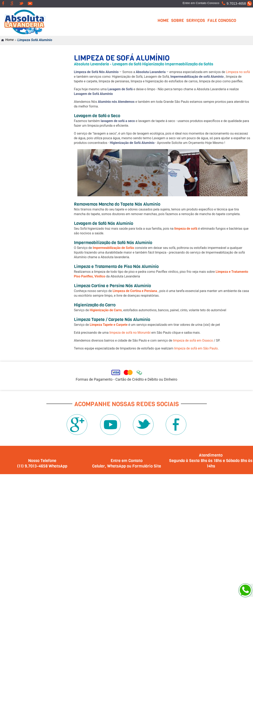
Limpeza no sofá (238, 72)
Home (163, 20)
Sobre (177, 20)
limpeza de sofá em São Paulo (196, 348)
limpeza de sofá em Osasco (193, 340)
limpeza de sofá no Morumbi (130, 333)
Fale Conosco (221, 20)
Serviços (195, 20)
